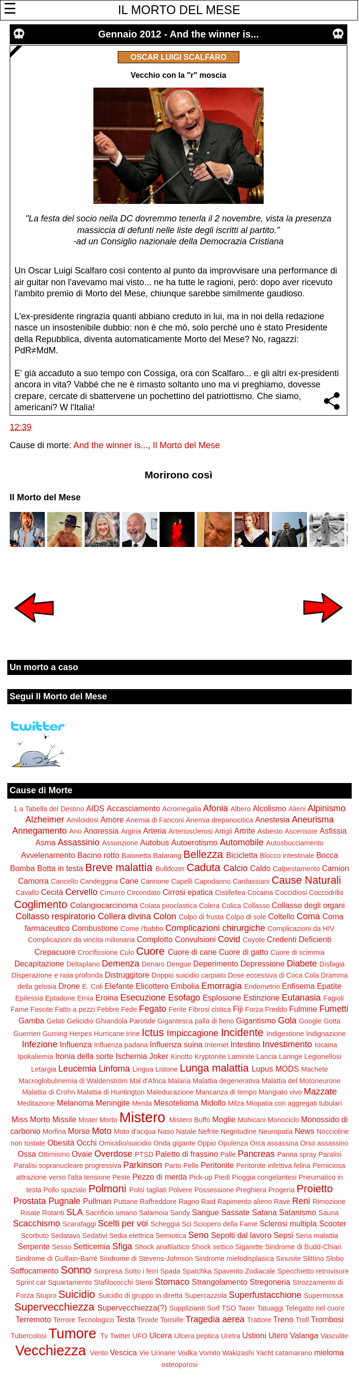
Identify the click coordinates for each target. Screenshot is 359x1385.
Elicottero (152, 986)
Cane (129, 880)
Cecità (52, 892)
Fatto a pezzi (75, 1009)
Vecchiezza (50, 1350)
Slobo (335, 1258)
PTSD (144, 1154)
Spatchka (197, 1271)
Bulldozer (169, 869)
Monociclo (283, 1120)
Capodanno (213, 881)
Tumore (72, 1333)
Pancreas (256, 1154)
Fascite (41, 1009)
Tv (104, 1336)
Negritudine (239, 1131)
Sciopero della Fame (225, 1224)
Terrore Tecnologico (83, 1320)
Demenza (120, 963)
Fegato (152, 1009)
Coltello (281, 916)
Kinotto (182, 1056)
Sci (186, 1224)
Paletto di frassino (187, 1153)
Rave (282, 1201)
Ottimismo (54, 1154)
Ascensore (301, 831)
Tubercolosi (29, 1336)
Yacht (264, 1353)
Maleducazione (170, 1092)
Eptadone (60, 998)
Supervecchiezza (54, 1307)
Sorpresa (108, 1271)
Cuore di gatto (244, 952)
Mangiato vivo (280, 1092)
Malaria (179, 1081)
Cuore (150, 951)
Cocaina (260, 892)
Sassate (235, 1212)
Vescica (123, 1352)
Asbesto (270, 831)
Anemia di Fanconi (155, 820)
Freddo (276, 1009)
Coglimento (40, 904)
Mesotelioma (176, 1102)
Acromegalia (181, 809)
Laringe (290, 1056)
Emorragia (221, 986)
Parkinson (142, 1165)
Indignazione (326, 1034)
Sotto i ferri (142, 1271)
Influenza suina (176, 1044)
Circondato (144, 892)
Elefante (119, 986)
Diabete (302, 963)
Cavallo (27, 892)
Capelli (182, 881)
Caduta (203, 867)
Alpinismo (326, 808)
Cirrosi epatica (187, 892)
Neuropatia (275, 1131)
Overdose (113, 1154)
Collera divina (124, 916)
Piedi (222, 1177)
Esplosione (221, 997)
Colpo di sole (246, 917)
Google (310, 1021)
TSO (229, 1308)
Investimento (287, 1044)
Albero (241, 809)
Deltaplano (83, 964)
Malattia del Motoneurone (301, 1081)
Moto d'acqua (135, 1131)
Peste (121, 1177)
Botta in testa (60, 868)
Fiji (238, 1008)
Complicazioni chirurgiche (215, 928)
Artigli (223, 831)
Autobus (154, 842)
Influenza (76, 1044)
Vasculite (334, 1336)
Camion (335, 868)
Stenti (144, 1282)
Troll (302, 1320)
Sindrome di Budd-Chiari (303, 1247)
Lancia (266, 1056)
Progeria (281, 1190)
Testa (125, 1319)
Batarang (167, 855)
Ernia (85, 998)
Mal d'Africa (147, 1081)
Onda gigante (174, 1143)
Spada (170, 1271)
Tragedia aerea (214, 1319)
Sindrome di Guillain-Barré (56, 1258)
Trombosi (327, 1319)
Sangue (205, 1212)
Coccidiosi (291, 892)
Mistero (142, 1117)
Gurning (54, 1034)
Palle (228, 1154)
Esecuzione (142, 997)
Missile (64, 1119)
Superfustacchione (265, 1295)
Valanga (304, 1335)
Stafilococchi (113, 1282)
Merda (142, 1103)
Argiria (131, 831)
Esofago (184, 997)
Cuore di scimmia (297, 952)
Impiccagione (192, 1033)
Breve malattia (118, 867)
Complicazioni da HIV (301, 928)
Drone (69, 986)
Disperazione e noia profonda (57, 975)
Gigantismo (256, 1020)
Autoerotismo (194, 842)
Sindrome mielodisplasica (234, 1258)
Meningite (113, 1102)
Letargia (43, 1069)
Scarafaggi (79, 1224)
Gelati (55, 1021)
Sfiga (122, 1246)
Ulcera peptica (196, 1336)
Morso (79, 1131)
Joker (159, 1056)
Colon (164, 916)
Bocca (327, 855)
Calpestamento (296, 869)
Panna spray (297, 1154)
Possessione (214, 1190)
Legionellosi (322, 1056)
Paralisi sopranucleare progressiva (67, 1165)
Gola (287, 1020)
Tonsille (171, 1320)
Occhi (86, 1142)
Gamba (31, 1020)
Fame (20, 1009)
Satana (264, 1212)
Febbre (108, 1009)
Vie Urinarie (157, 1353)
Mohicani (251, 1120)
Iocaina (326, 1045)
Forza (254, 1009)
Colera (209, 906)
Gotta (332, 1021)
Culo (127, 952)
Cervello (81, 892)
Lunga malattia (214, 1068)
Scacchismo (36, 1223)
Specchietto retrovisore (313, 1271)
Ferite (178, 1009)
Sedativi (94, 1235)
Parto (172, 1165)
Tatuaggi (270, 1308)
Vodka (187, 1353)
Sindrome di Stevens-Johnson (146, 1258)
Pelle (191, 1165)
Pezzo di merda (159, 1176)
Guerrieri (26, 1034)
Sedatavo (65, 1235)
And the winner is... (110, 445)
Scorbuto (35, 1235)
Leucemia (77, 1069)
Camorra (33, 880)
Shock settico (212, 1247)
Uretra (230, 1336)
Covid (229, 939)
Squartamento (69, 1282)
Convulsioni (195, 939)
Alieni (296, 809)
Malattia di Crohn (48, 1092)
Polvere (181, 1190)
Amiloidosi (83, 820)
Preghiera (251, 1190)
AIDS (95, 808)
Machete (314, 1069)
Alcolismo (269, 808)
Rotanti (53, 1213)
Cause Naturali (306, 880)
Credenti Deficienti (299, 939)
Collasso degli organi (308, 905)
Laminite (241, 1056)
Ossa (27, 1153)
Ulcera (160, 1335)
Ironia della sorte (84, 1056)
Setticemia (91, 1246)
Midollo (213, 1102)
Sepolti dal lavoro (241, 1235)
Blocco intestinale (287, 855)
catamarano (293, 1353)
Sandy (180, 1213)
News (304, 1131)
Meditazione (36, 1103)
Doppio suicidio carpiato (189, 975)
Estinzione (261, 997)
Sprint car (31, 1282)
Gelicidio (80, 1021)
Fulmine (303, 1008)
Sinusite (288, 1258)
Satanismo (297, 1212)
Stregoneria (270, 1281)
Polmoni (107, 1189)
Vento (99, 1353)
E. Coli (92, 986)
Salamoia (153, 1213)
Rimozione (329, 1201)
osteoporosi (179, 1364)
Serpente (34, 1246)
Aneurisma (313, 819)
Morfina (54, 1131)
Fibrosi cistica (210, 1009)
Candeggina (99, 881)
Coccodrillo (326, 892)
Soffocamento (34, 1270)
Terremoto (33, 1319)
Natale (186, 1131)
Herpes (80, 1034)
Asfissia (333, 830)
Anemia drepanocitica (219, 820)
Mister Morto (97, 1120)
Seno (198, 1235)
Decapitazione (39, 963)
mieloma (329, 1352)
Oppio (206, 1143)
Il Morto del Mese (186, 445)
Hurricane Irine (117, 1034)
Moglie (223, 1119)
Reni (301, 1201)
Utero (278, 1335)
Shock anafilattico (162, 1247)
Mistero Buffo (190, 1120)
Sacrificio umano (111, 1213)
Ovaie (82, 1153)
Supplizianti (187, 1308)
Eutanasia (301, 997)
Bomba (22, 868)
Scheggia (165, 1224)
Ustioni (254, 1335)
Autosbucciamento (294, 843)
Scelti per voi (123, 1223)
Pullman (97, 1201)
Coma (308, 916)
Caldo (260, 868)
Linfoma (114, 1069)
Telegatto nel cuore (315, 1308)
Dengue (179, 964)
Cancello (64, 881)
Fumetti (333, 1009)
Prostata (29, 1201)
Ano (75, 831)
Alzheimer (44, 819)
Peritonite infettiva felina (273, 1165)
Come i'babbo (142, 928)
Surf (213, 1308)
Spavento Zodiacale (244, 1271)
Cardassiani (251, 881)
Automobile (242, 842)
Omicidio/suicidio (125, 1143)
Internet (217, 1045)
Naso (166, 1131)
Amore (112, 819)
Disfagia (332, 964)
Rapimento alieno (244, 1201)
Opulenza (233, 1143)
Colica (231, 906)
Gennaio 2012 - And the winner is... (178, 34)
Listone (166, 1069)
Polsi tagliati (148, 1190)
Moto (101, 1131)
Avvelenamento (48, 855)
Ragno (189, 1201)
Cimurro (112, 892)
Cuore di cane (192, 952)
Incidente (242, 1032)
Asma (45, 842)
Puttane (126, 1201)
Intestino (245, 1044)
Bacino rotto (98, 855)
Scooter (332, 1223)
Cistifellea (230, 892)
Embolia (185, 986)
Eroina (106, 997)
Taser (246, 1308)
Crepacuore (55, 952)
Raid (208, 1201)
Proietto (315, 1189)
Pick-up (201, 1177)
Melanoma (75, 1102)
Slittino (313, 1258)
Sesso (62, 1247)
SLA (74, 1212)
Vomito (209, 1353)
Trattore (259, 1320)
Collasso (256, 906)
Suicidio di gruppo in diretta (140, 1295)
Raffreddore (158, 1201)
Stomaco (172, 1282)
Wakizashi (238, 1353)
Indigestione (286, 1034)
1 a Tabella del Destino (49, 809)
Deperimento (215, 963)
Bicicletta (242, 855)
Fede (129, 1009)
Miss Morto (31, 1119)
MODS (287, 1068)
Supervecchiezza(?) (132, 1307)
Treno (283, 1319)
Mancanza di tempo (226, 1092)
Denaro (153, 964)
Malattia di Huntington (110, 1092)
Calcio (235, 868)
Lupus (262, 1068)
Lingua (142, 1069)
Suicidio (76, 1294)
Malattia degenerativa (226, 1081)
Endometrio (262, 986)
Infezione (39, 1044)
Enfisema (298, 986)
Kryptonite (210, 1056)
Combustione (95, 928)
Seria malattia (316, 1235)
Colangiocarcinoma (104, 905)
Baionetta (136, 855)
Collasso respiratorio (55, 916)
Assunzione (120, 843)
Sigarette (249, 1247)
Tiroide (147, 1320)
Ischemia (131, 1056)
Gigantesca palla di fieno (195, 1021)
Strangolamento (219, 1281)
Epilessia (29, 998)
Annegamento (39, 831)
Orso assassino (324, 1143)
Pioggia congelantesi (264, 1177)
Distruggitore (127, 974)
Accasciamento (133, 808)
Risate (30, 1213)
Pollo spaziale (65, 1190)
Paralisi (330, 1154)
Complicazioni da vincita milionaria (81, 940)
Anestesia (272, 819)
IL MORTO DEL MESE (179, 10)
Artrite (244, 830)
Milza (236, 1103)
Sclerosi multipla (288, 1223)
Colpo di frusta (201, 917)
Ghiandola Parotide (125, 1021)
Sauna (329, 1213)
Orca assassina (274, 1143)
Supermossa (323, 1295)
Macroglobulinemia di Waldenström (72, 1081)
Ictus (153, 1032)
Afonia (215, 808)
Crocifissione (98, 952)
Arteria (154, 830)
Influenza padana (120, 1045)
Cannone (155, 881)
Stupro (46, 1295)
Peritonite (217, 1165)
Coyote (254, 940)
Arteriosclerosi (190, 831)
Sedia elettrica (131, 1235)
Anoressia (101, 830)
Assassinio (79, 842)
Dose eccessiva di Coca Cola (273, 975)
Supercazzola (205, 1295)
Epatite (329, 986)
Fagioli (333, 998)
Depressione (262, 963)
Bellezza (203, 854)
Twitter (120, 1336)
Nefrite (208, 1131)
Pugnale (65, 1201)
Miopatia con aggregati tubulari (294, 1103)
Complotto (155, 939)
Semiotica (170, 1235)
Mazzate (320, 1091)
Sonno (76, 1270)
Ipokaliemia (36, 1056)
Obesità (60, 1142)
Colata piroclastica (168, 906)
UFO (139, 1336)
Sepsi (283, 1235)
